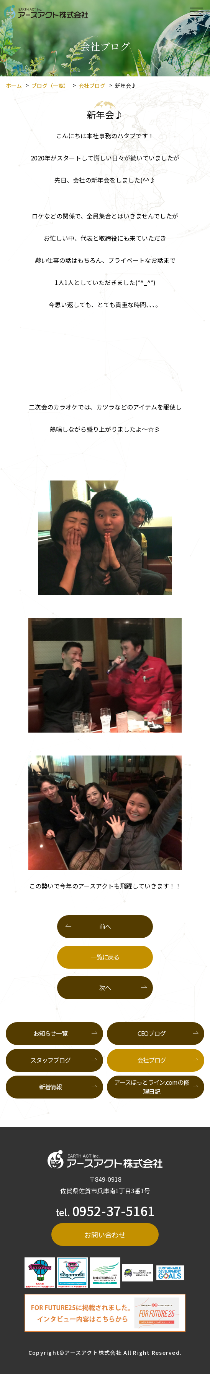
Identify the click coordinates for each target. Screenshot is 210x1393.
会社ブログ (92, 85)
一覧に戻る (105, 956)
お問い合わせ (105, 1234)
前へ (105, 926)
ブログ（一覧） (50, 85)
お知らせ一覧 (50, 1033)
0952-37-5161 (113, 1210)
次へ (105, 987)
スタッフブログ (50, 1060)
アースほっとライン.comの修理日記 (151, 1087)
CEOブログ (151, 1033)
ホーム (14, 85)
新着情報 (50, 1086)
